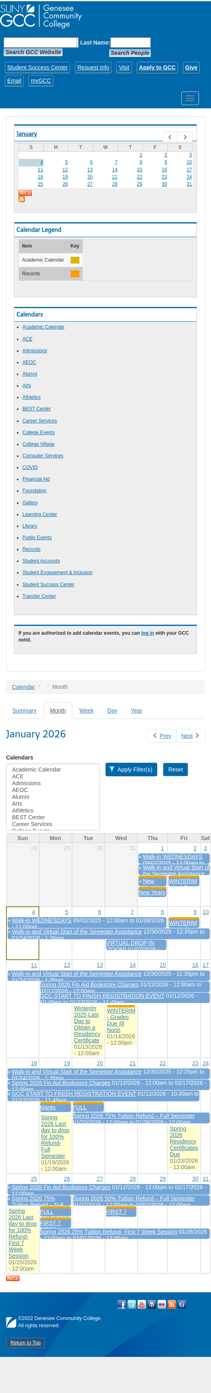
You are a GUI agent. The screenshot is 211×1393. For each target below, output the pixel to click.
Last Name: (95, 42)
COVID (30, 467)
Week (86, 710)
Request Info (93, 67)
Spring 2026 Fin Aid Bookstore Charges (89, 984)
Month (61, 713)
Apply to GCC (157, 67)
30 (164, 184)
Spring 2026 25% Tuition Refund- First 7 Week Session (108, 1232)
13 (90, 170)
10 (189, 162)
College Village (38, 444)
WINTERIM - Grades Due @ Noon (121, 1020)
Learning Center (39, 514)
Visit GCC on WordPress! (152, 1304)
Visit (124, 67)
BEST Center (36, 409)
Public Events (37, 537)
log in (147, 633)
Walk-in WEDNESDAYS (173, 856)
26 (65, 184)
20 (90, 177)
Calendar (23, 687)
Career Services (39, 421)
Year (136, 710)
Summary (24, 710)
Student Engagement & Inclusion (57, 572)
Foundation (34, 490)
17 (189, 170)
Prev (161, 736)
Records (31, 549)
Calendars (19, 757)
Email (14, 80)
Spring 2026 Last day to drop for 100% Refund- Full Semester (55, 1136)
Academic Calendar (43, 327)
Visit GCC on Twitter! (132, 1304)
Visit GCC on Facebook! (122, 1304)
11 (40, 170)
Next (190, 736)
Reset (175, 769)
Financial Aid (36, 479)
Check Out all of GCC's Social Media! (182, 1304)
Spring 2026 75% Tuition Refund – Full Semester (134, 1116)
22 (139, 177)
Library (29, 526)
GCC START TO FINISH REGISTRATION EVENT (102, 996)
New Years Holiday (151, 895)
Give (191, 67)
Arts (26, 385)
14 (115, 170)
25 (40, 184)
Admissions (34, 350)
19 (65, 177)
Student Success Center (37, 67)
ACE (27, 339)
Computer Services (42, 456)
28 (115, 184)
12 (65, 170)
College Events (38, 432)
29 (139, 184)
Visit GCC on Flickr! (162, 1304)
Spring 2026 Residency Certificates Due (184, 1141)
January (26, 134)
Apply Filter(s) (130, 769)
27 (90, 184)
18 (40, 177)
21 (115, 177)
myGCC (41, 80)
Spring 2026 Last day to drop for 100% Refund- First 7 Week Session (23, 1233)
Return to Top (25, 1343)
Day (112, 710)
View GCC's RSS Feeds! (172, 1304)
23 (164, 177)
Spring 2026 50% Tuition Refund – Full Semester (134, 1198)
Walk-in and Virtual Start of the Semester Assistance (176, 870)
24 (189, 177)
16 (164, 170)
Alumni (29, 374)
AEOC (29, 362)
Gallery (30, 503)
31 (189, 184)
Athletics (31, 397)
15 (139, 170)
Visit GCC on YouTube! (142, 1304)
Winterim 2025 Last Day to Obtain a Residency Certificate (87, 1024)
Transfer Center (39, 596)
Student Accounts (41, 561)
